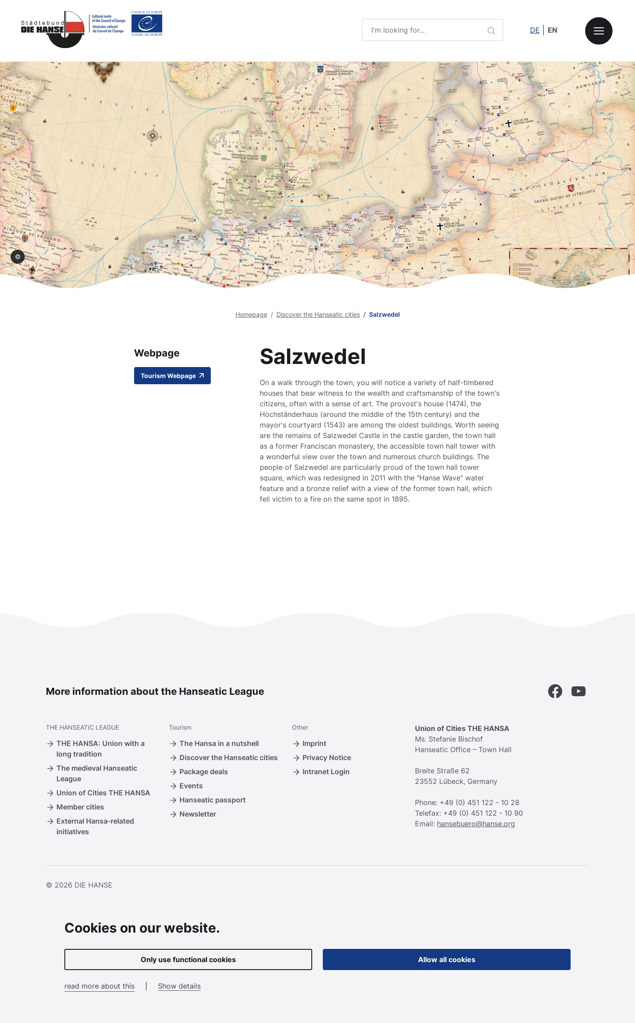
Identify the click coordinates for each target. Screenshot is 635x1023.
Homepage (251, 314)
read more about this (99, 986)
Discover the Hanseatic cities (318, 314)
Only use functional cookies (188, 959)
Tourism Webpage (172, 375)
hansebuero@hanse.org (476, 823)
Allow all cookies (446, 959)
